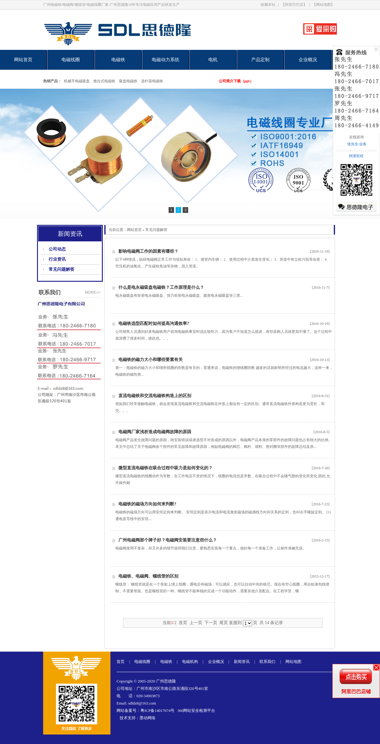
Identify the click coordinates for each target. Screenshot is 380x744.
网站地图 (293, 661)
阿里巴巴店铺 (356, 691)
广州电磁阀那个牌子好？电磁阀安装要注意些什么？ (167, 540)
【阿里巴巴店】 (294, 4)
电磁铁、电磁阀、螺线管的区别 (148, 576)
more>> (92, 292)
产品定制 (260, 59)
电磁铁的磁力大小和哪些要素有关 (150, 359)
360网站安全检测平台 (196, 710)
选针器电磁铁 (152, 81)
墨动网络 (147, 718)
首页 (121, 661)
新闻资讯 (242, 661)
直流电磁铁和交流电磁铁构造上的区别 (154, 395)
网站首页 (23, 59)
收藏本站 (268, 4)
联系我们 (267, 661)
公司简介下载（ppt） (236, 81)
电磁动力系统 (165, 59)
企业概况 (308, 59)
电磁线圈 (70, 59)
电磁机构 (190, 661)
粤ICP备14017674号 (157, 710)
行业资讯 (57, 259)
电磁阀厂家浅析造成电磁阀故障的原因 (154, 432)
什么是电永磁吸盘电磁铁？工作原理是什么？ (161, 287)
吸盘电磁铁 (128, 81)
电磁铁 (118, 59)
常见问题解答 (61, 269)
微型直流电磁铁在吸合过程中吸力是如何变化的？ (165, 468)
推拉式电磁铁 (104, 81)
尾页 (223, 622)
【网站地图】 (323, 4)
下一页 (210, 622)
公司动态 (57, 249)
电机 (213, 59)
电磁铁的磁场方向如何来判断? (147, 504)
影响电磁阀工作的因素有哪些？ (148, 251)
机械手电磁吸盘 (77, 81)
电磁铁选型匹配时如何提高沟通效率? (153, 323)
